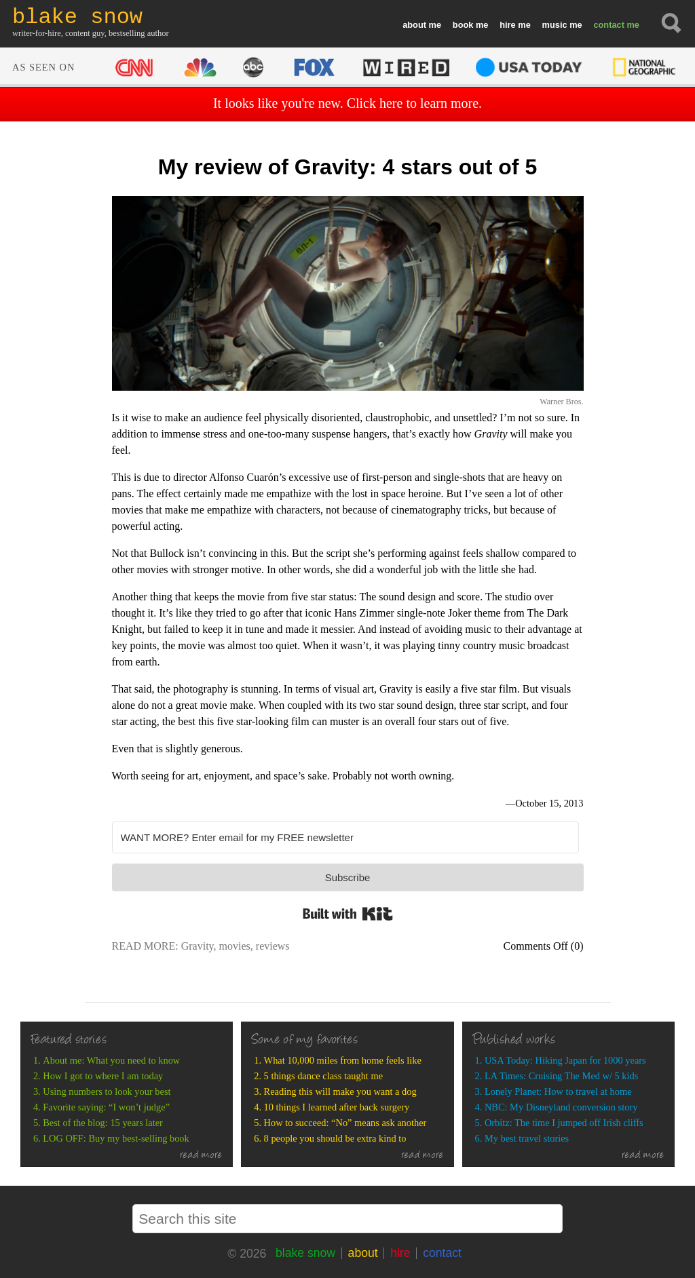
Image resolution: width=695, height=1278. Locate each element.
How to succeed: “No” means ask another (345, 1122)
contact (608, 25)
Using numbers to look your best (106, 1091)
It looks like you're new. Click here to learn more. (347, 103)
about (414, 25)
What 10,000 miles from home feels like (342, 1060)
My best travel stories (527, 1138)
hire (507, 25)
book (463, 25)
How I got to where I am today (103, 1075)
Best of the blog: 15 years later (103, 1122)
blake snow (305, 1253)
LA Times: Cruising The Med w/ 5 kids (561, 1075)
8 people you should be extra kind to (335, 1138)
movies (234, 946)
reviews (273, 946)
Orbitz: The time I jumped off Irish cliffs (564, 1122)
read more (201, 1156)
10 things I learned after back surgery (337, 1107)
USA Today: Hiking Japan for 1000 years (565, 1060)
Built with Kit (348, 914)
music (554, 25)
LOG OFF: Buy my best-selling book (116, 1138)
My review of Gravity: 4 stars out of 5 (347, 167)
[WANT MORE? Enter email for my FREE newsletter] (345, 837)
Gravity (197, 946)
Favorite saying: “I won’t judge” (106, 1107)
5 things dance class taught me (323, 1075)
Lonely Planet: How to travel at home (558, 1091)
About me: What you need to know (111, 1060)
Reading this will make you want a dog (340, 1091)
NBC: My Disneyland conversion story (561, 1107)
